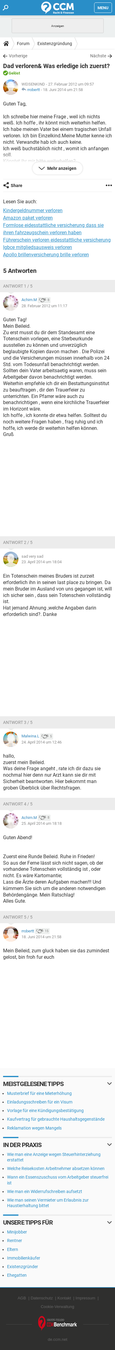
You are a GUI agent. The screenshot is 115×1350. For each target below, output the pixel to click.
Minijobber (17, 1232)
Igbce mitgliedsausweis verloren (37, 247)
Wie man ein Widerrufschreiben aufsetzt (44, 1191)
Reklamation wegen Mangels (34, 1128)
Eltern (12, 1249)
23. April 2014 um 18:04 (41, 562)
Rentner (14, 1240)
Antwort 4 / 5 (18, 803)
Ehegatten (17, 1275)
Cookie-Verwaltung (57, 1306)
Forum (23, 43)
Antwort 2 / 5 (18, 542)
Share (16, 185)
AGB (21, 1298)
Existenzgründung (54, 43)
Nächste (98, 55)
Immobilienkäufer (23, 1258)
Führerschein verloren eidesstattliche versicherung (57, 240)
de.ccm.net (57, 1339)
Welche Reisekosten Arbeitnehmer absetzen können (56, 1168)
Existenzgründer (22, 1266)
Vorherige (18, 55)
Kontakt (64, 1298)
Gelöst (14, 73)
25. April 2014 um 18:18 (41, 823)
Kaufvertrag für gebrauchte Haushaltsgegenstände (56, 1119)
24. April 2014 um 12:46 (41, 742)
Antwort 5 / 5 (18, 917)
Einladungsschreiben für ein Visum (39, 1102)
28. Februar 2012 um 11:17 (44, 306)
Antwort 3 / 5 (18, 722)
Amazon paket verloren (28, 218)
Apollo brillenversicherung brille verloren (46, 255)
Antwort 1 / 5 (18, 286)
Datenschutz (42, 1298)
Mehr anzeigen (61, 168)
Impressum (85, 1298)
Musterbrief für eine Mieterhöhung (39, 1093)
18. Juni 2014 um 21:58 (63, 89)
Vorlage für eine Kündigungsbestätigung (45, 1110)
